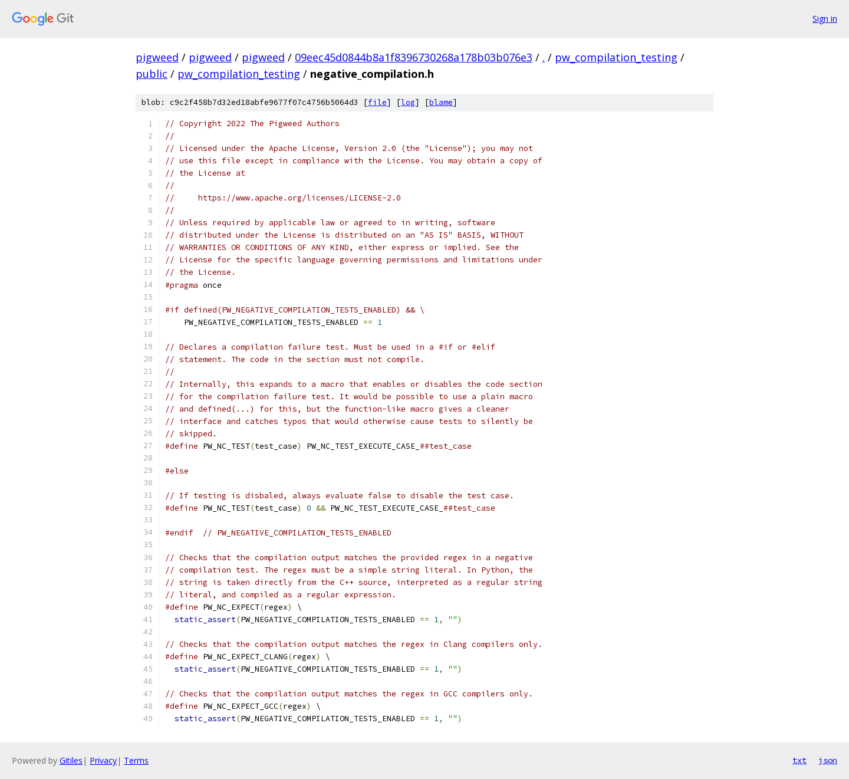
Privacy (103, 760)
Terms (136, 760)
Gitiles (71, 760)
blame (441, 102)
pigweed (157, 57)
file (377, 102)
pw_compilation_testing (616, 57)
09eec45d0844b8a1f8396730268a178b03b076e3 (413, 57)
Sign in (824, 18)
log (408, 102)
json (827, 760)
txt (799, 760)
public (151, 74)
